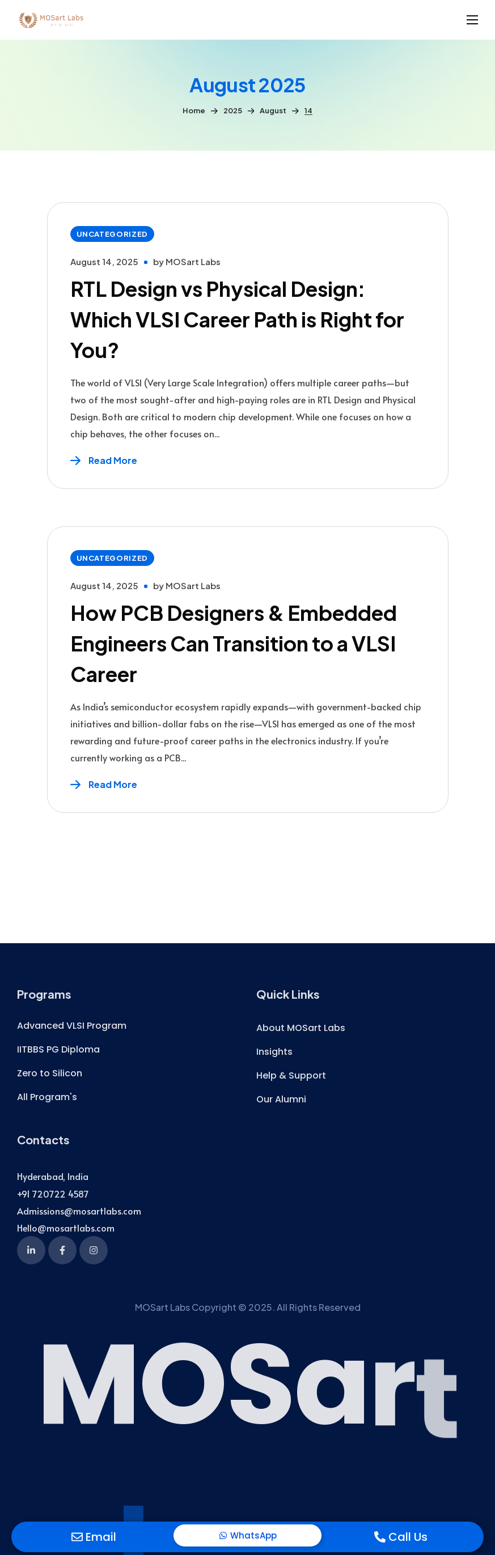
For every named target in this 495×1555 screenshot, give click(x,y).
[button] (71, 1026)
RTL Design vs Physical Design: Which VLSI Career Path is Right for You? (237, 319)
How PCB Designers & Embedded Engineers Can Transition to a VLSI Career (233, 643)
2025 (232, 110)
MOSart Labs (193, 261)
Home (194, 110)
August (273, 110)
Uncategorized (112, 233)
